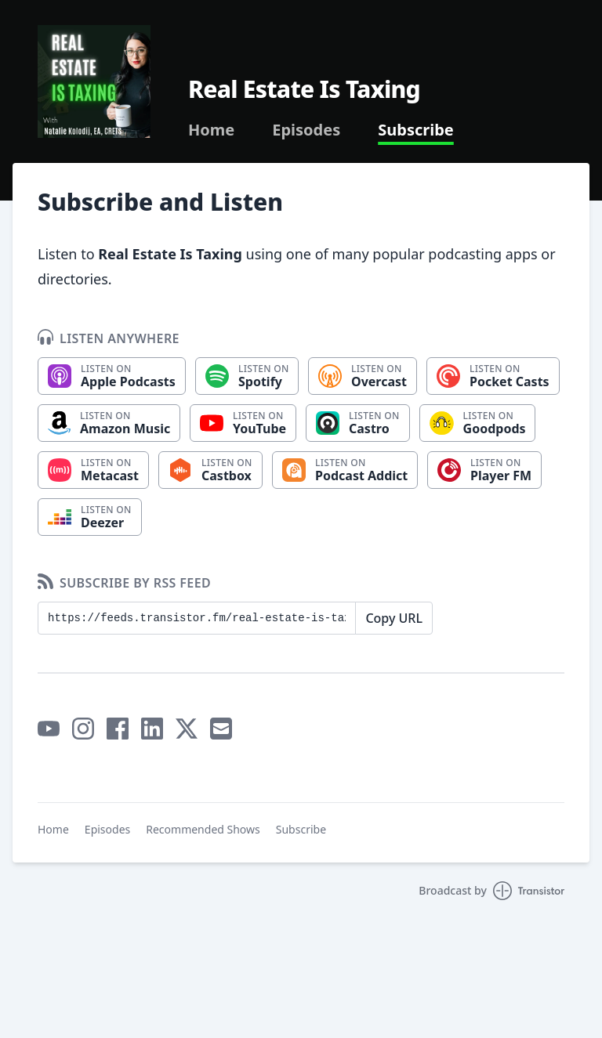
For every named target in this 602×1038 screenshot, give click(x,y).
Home (211, 130)
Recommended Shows (203, 829)
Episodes (306, 130)
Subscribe (416, 130)
